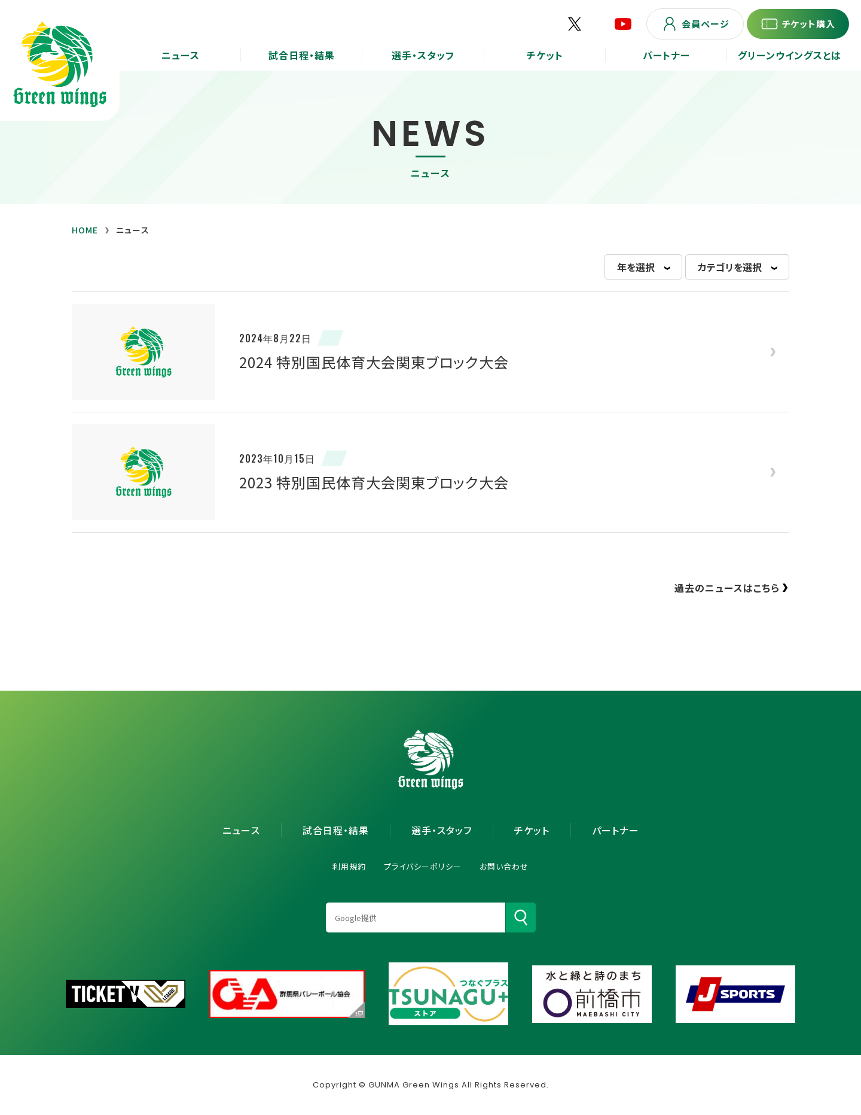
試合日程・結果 (336, 830)
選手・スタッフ (441, 830)
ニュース (241, 830)
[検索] (521, 917)
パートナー (615, 830)
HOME (85, 230)
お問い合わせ (504, 866)
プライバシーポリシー (423, 866)
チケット (531, 830)
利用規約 (349, 866)
